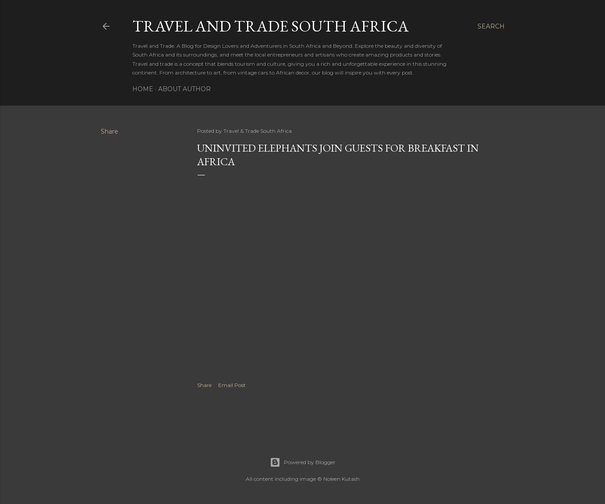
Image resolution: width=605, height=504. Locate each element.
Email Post (232, 385)
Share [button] (109, 131)
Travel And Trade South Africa (270, 26)
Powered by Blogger (303, 462)
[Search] (491, 26)
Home (142, 89)
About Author (184, 89)
